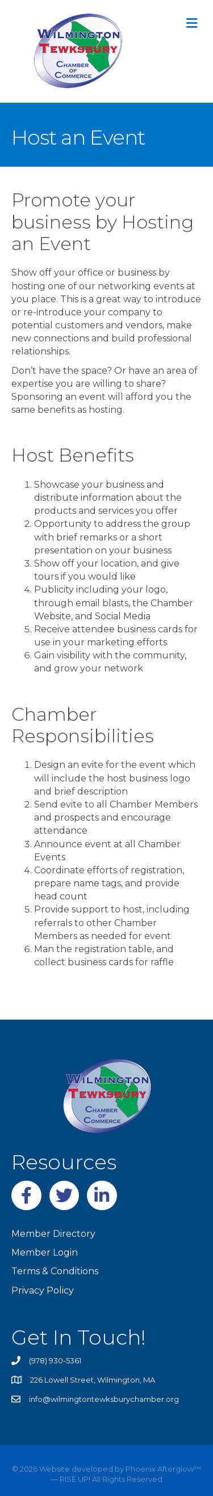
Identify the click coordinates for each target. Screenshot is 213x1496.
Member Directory (53, 1233)
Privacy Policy (42, 1290)
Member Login (44, 1252)
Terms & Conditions (54, 1271)
